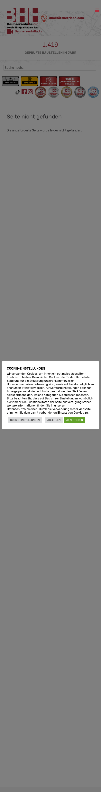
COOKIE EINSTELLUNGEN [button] (25, 419)
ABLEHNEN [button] (54, 419)
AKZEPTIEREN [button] (74, 419)
